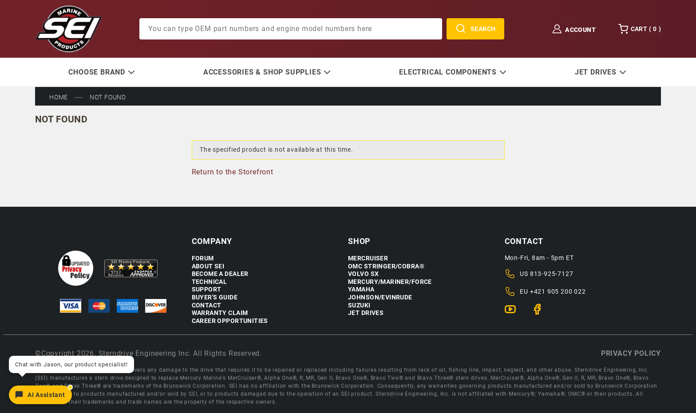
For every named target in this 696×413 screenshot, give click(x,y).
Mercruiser (368, 258)
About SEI (208, 266)
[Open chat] (40, 394)
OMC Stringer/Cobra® (386, 266)
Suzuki (359, 305)
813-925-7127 (551, 273)
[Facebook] (541, 313)
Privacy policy (631, 353)
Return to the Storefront (232, 172)
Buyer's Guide (214, 297)
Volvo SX (363, 274)
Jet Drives (366, 313)
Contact (206, 305)
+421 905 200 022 (558, 291)
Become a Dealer (220, 274)
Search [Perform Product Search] (475, 29)
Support (206, 289)
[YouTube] (514, 313)
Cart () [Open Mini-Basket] (639, 29)
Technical (209, 282)
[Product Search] (290, 28)
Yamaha (361, 289)
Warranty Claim (220, 313)
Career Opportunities (230, 321)
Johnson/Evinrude (380, 297)
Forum (203, 258)
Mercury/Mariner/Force (390, 282)
